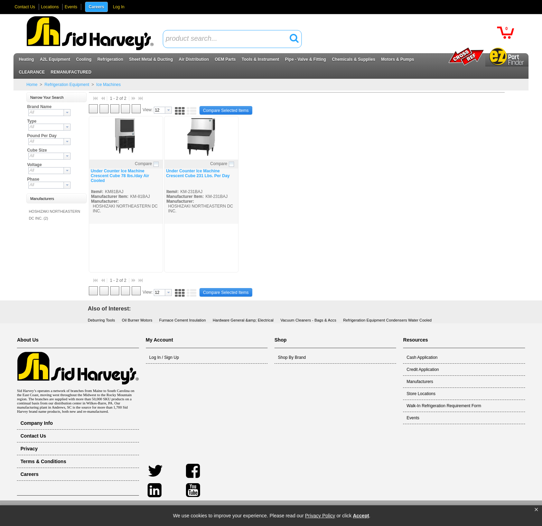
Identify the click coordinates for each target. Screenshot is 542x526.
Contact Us (25, 6)
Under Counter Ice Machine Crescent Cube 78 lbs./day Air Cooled (120, 176)
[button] (536, 509)
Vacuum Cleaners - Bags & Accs (308, 320)
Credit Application (422, 369)
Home (31, 84)
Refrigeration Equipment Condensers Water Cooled (387, 320)
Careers (96, 6)
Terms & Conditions (43, 461)
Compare (143, 163)
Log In (118, 6)
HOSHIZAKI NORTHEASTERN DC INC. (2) (54, 214)
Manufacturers (419, 381)
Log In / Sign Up (164, 357)
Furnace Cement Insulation (182, 320)
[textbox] (228, 39)
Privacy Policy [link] (320, 515)
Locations (50, 6)
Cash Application (421, 357)
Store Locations (420, 393)
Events (71, 6)
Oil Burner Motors (137, 320)
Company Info (36, 423)
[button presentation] (67, 112)
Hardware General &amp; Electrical (243, 320)
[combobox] (232, 39)
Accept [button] (361, 515)
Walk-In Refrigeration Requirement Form (443, 405)
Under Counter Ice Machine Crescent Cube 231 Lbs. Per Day (198, 173)
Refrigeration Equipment (66, 84)
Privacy (29, 448)
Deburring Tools (101, 320)
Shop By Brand (292, 357)
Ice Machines (108, 84)
